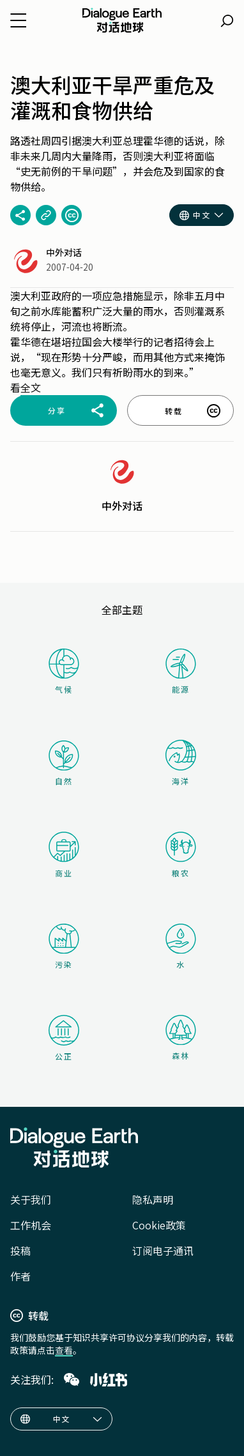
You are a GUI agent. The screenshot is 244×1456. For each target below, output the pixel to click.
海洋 (180, 763)
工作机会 (30, 1225)
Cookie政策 (159, 1225)
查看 (64, 1350)
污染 (64, 947)
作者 (20, 1276)
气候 (64, 671)
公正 (64, 1038)
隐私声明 (152, 1199)
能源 (180, 671)
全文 (30, 387)
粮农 (180, 855)
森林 (180, 1038)
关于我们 (30, 1199)
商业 (64, 855)
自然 (64, 763)
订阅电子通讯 (163, 1250)
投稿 (20, 1250)
